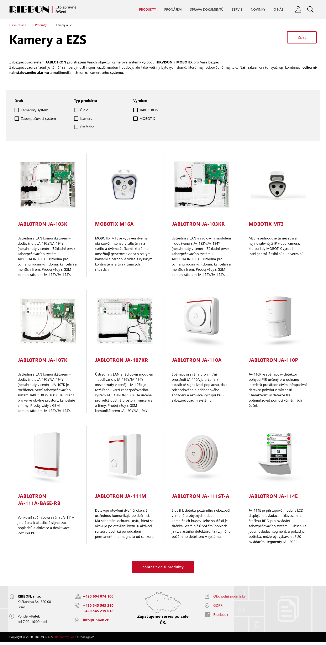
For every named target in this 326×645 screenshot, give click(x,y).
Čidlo (84, 110)
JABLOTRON (149, 110)
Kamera (86, 119)
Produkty (147, 9)
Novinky (258, 9)
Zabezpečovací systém (38, 119)
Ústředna (87, 127)
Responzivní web (65, 640)
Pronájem (173, 9)
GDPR (217, 608)
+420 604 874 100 (98, 599)
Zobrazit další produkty (163, 569)
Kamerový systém (34, 110)
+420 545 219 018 (98, 613)
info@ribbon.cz (96, 622)
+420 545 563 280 (98, 608)
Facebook (220, 617)
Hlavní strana (17, 25)
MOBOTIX (147, 119)
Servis (237, 9)
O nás (278, 9)
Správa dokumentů (206, 9)
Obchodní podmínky (229, 599)
